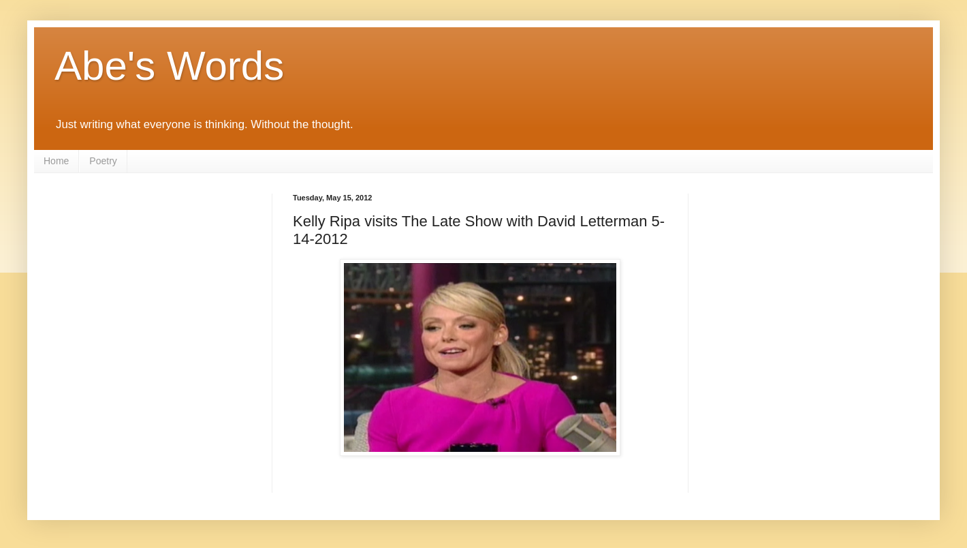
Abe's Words (169, 66)
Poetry (102, 160)
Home (56, 160)
